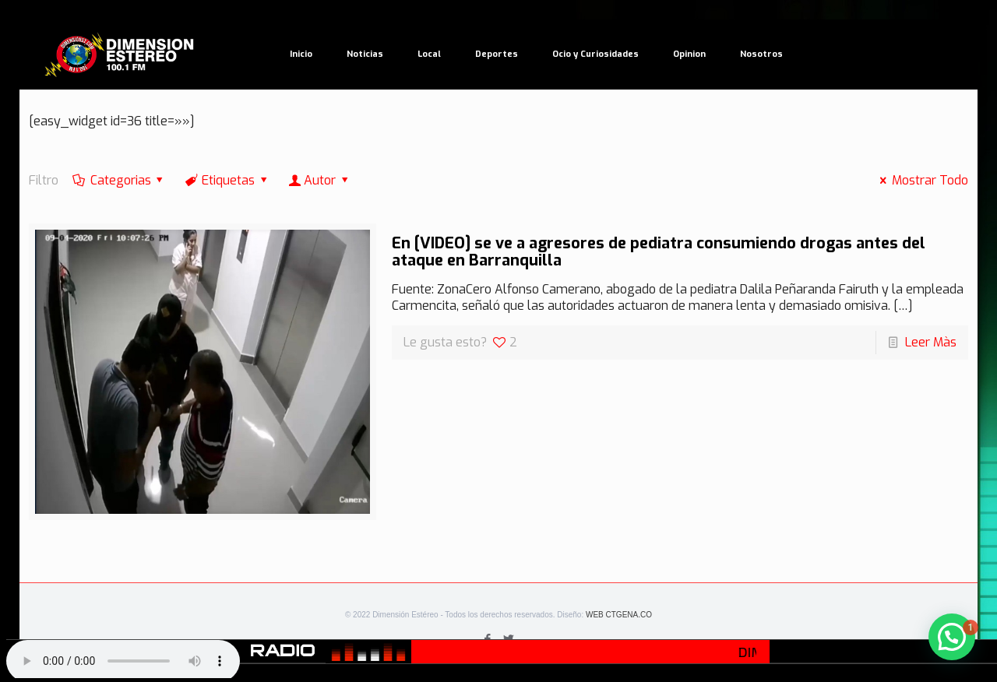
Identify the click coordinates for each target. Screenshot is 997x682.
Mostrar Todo (920, 180)
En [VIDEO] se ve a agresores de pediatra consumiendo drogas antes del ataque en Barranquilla (658, 252)
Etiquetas (227, 180)
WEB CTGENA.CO (619, 614)
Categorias (119, 180)
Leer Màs (930, 342)
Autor (320, 180)
